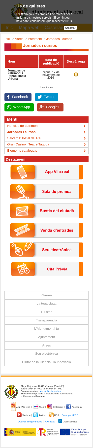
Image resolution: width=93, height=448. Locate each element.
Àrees (19, 39)
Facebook (20, 97)
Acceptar (70, 27)
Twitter (49, 97)
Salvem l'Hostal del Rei (24, 138)
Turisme (47, 312)
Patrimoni (35, 39)
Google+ (53, 107)
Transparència (46, 320)
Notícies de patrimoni (22, 126)
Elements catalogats (22, 150)
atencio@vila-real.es (50, 391)
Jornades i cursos (59, 39)
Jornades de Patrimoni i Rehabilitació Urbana (16, 74)
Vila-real (46, 295)
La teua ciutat (46, 303)
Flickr (39, 407)
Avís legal (50, 421)
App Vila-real (20, 407)
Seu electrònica (46, 353)
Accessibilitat (67, 421)
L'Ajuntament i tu (46, 328)
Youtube (24, 415)
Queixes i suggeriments (30, 421)
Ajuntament (46, 337)
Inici (7, 39)
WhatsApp (21, 107)
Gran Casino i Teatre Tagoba (28, 144)
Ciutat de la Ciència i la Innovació (46, 362)
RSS (54, 415)
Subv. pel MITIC (70, 415)
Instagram (55, 407)
